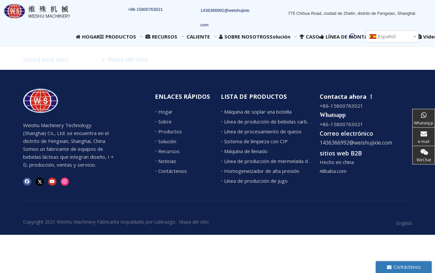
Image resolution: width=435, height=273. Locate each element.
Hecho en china (337, 162)
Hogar (165, 111)
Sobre (165, 121)
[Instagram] (65, 181)
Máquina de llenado (246, 151)
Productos (170, 131)
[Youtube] (52, 181)
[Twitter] (40, 181)
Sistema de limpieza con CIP (256, 141)
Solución (167, 141)
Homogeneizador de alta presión (261, 171)
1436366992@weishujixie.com (356, 142)
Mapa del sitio (194, 222)
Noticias (167, 161)
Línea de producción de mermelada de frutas (275, 161)
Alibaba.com (333, 171)
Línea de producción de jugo (256, 180)
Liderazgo (164, 222)
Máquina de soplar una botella (258, 111)
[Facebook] (27, 181)
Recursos (169, 151)
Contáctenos (172, 171)
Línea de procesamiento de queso (263, 131)
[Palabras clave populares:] (353, 36)
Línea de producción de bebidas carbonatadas (276, 121)
